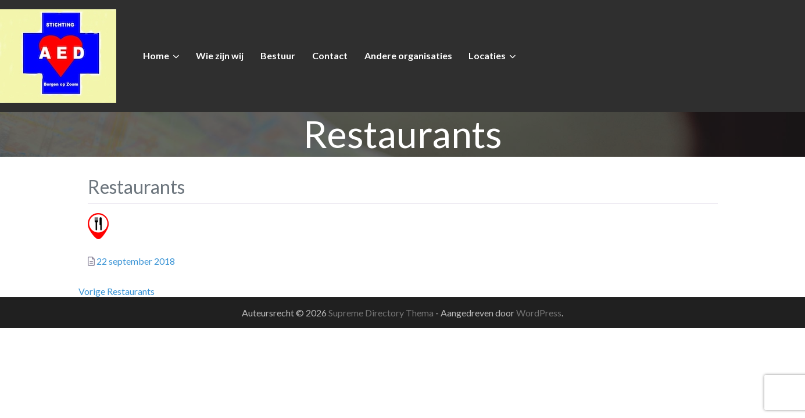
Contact (330, 55)
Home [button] (156, 55)
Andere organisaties (408, 55)
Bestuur (277, 55)
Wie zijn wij (220, 55)
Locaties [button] (487, 55)
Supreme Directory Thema (381, 312)
